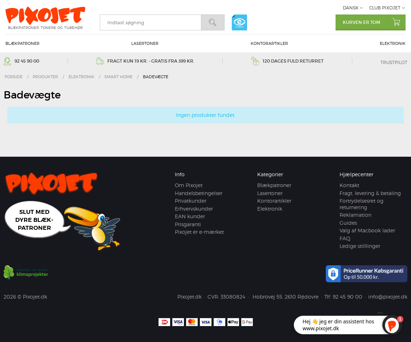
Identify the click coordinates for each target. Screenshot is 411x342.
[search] (150, 22)
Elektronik (393, 43)
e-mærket (239, 22)
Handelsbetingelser (198, 193)
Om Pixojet (188, 185)
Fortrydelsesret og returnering (361, 204)
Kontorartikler (269, 43)
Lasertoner (145, 43)
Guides (348, 223)
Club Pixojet (384, 7)
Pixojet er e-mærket (199, 232)
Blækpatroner (22, 43)
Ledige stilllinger (360, 246)
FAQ (345, 238)
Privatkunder (190, 201)
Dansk (350, 7)
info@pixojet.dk (387, 297)
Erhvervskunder (194, 209)
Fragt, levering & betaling (370, 193)
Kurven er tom (374, 21)
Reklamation (355, 215)
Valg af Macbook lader (367, 230)
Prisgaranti (188, 224)
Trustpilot (394, 62)
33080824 (233, 297)
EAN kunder (190, 216)
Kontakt (349, 185)
